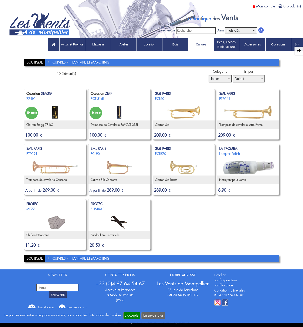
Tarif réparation (225, 280)
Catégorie (220, 71)
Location (149, 44)
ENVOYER (58, 294)
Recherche (168, 30)
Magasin (98, 44)
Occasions (278, 44)
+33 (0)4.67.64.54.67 (120, 283)
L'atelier (220, 275)
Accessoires (252, 44)
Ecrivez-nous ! (73, 308)
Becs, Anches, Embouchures (226, 44)
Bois (175, 44)
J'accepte (131, 315)
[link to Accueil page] (53, 45)
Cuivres (201, 44)
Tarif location (223, 285)
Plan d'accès (41, 308)
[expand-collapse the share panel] (298, 51)
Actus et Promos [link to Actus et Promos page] (72, 44)
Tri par (248, 71)
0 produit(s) (292, 6)
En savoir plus (153, 315)
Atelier (123, 44)
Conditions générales (229, 290)
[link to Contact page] (297, 45)
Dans (220, 30)
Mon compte (265, 6)
